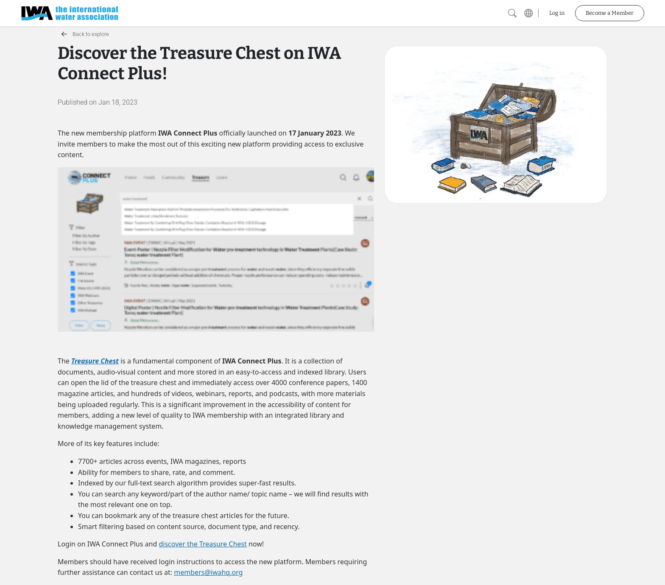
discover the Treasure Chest (202, 544)
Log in (556, 13)
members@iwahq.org (208, 572)
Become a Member (610, 13)
